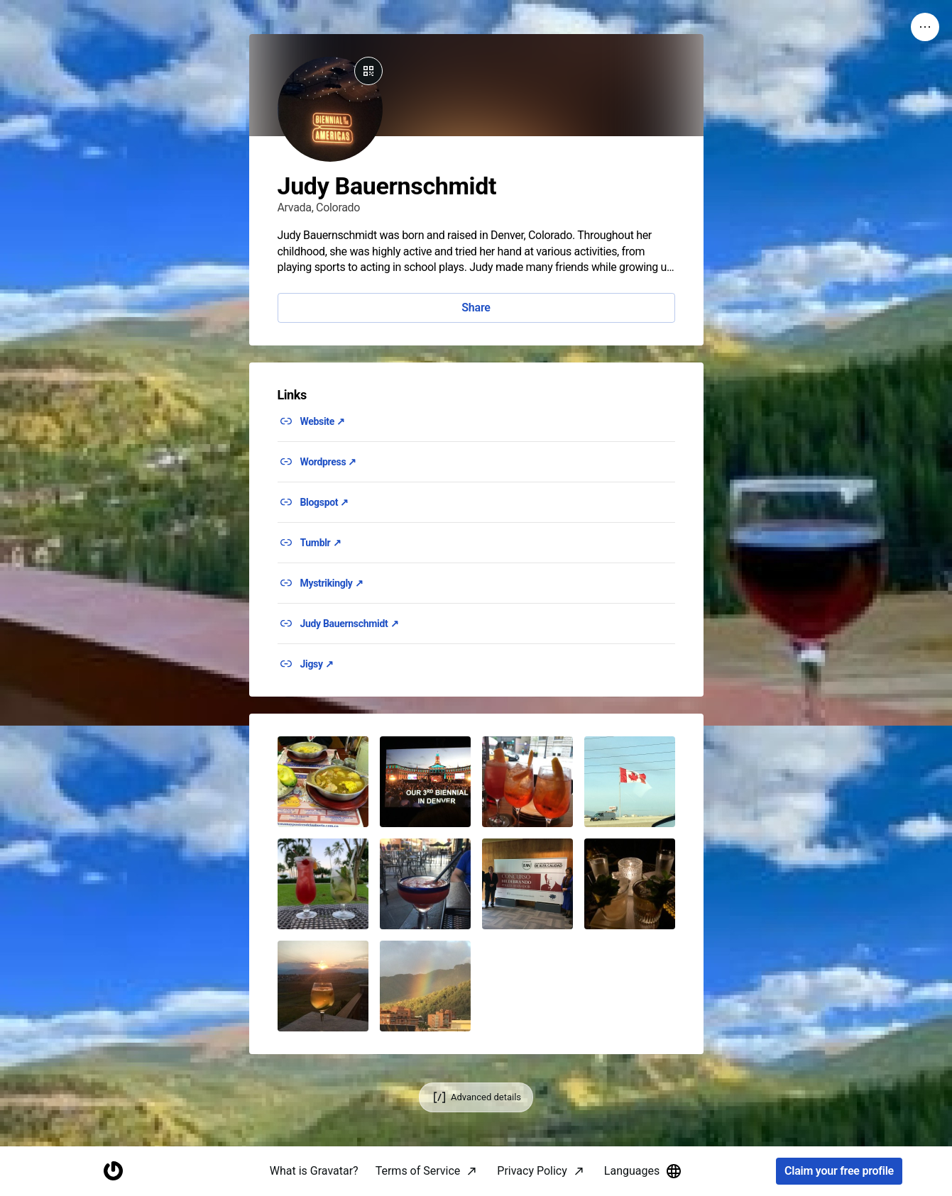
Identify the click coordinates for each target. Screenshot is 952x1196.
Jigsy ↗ (317, 664)
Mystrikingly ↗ (331, 583)
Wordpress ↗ (328, 461)
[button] (323, 781)
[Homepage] (112, 1171)
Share (475, 307)
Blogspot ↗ (324, 502)
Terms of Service (418, 1171)
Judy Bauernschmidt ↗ (349, 623)
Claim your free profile (839, 1171)
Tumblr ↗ (320, 542)
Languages (643, 1171)
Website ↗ (322, 421)
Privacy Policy (532, 1171)
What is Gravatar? (314, 1171)
